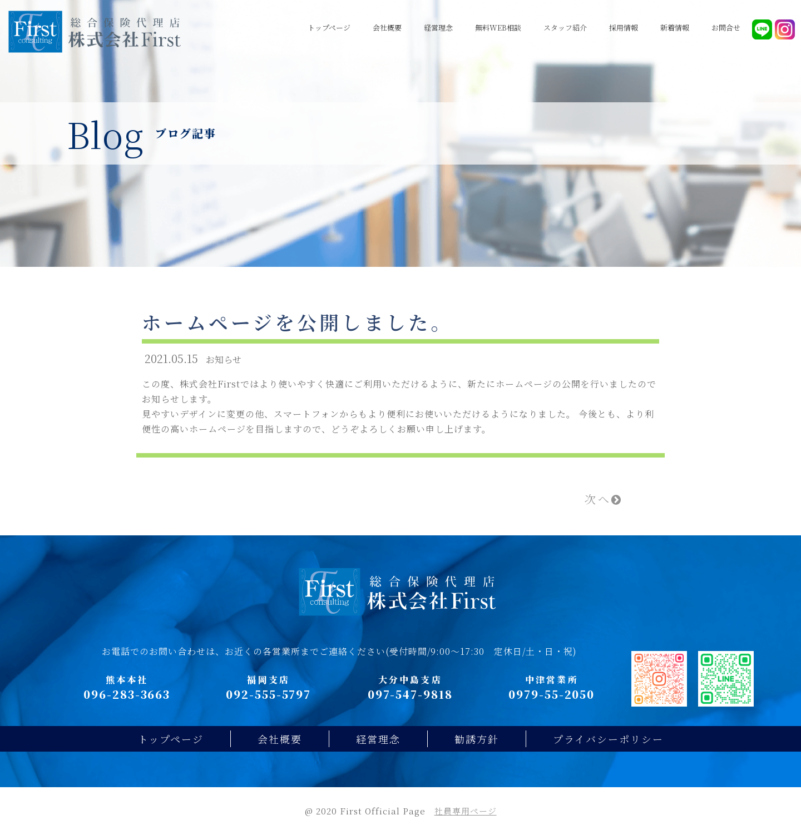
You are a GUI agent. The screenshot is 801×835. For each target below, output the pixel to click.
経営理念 (438, 27)
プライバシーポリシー (608, 739)
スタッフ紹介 (565, 27)
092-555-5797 (268, 694)
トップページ (329, 27)
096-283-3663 (126, 694)
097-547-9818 (410, 694)
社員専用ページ (465, 811)
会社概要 (387, 27)
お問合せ (725, 27)
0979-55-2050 (551, 694)
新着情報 (674, 27)
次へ (604, 499)
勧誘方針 (476, 739)
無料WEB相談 (498, 27)
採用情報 (623, 27)
